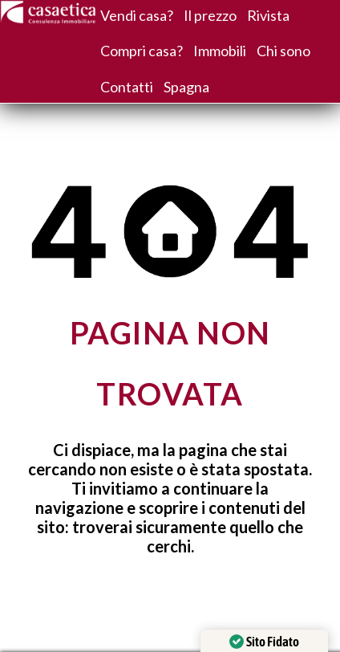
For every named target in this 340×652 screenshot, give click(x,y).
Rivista (268, 15)
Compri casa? (141, 50)
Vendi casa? (136, 15)
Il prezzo (210, 15)
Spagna (186, 87)
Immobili (219, 50)
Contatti (126, 87)
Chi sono (283, 50)
